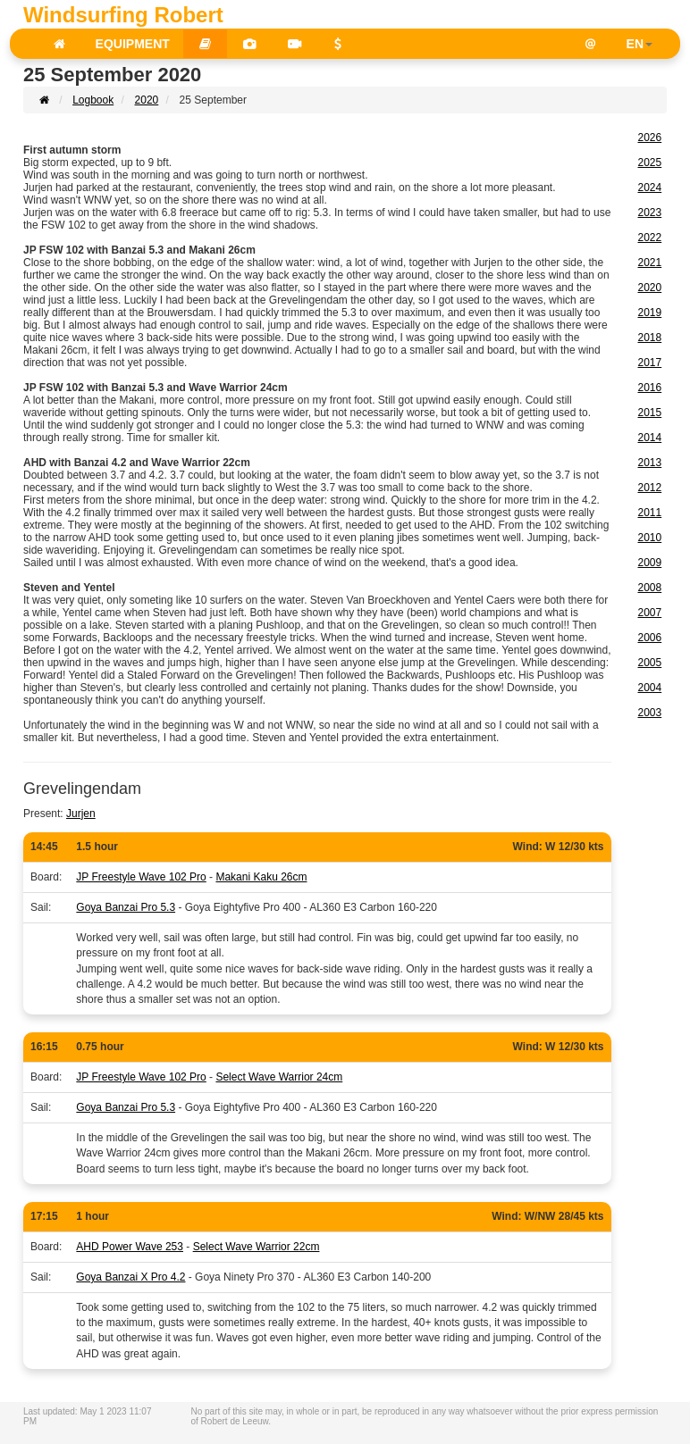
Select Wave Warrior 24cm (278, 1077)
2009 (650, 562)
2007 (650, 612)
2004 (650, 687)
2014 (650, 437)
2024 (650, 187)
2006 (650, 637)
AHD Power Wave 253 (129, 1246)
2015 (650, 412)
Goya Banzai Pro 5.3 (125, 907)
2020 (147, 100)
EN (639, 44)
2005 (650, 662)
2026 (650, 137)
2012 (650, 487)
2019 (650, 312)
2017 (650, 362)
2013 (650, 462)
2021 (650, 262)
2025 (650, 162)
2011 (650, 512)
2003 (650, 712)
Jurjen (81, 813)
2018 (650, 337)
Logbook (93, 100)
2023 (650, 212)
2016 (650, 387)
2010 (650, 537)
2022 (650, 237)
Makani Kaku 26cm (261, 877)
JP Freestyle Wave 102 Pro (141, 877)
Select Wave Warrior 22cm (256, 1246)
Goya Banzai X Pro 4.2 (130, 1277)
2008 (650, 587)
